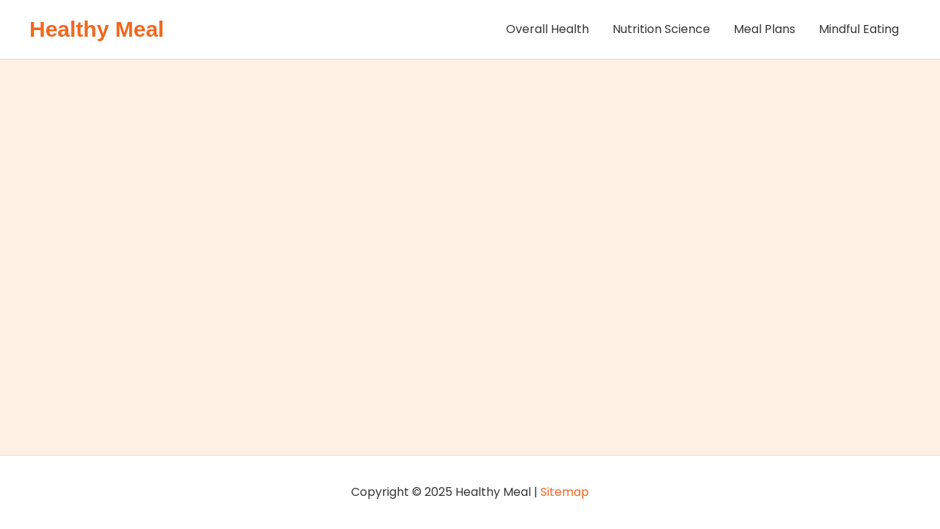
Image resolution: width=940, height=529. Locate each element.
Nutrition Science (661, 29)
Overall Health (547, 29)
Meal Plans (764, 29)
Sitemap (564, 491)
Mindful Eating (859, 29)
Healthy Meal (96, 29)
